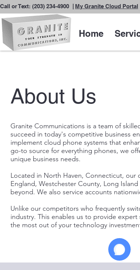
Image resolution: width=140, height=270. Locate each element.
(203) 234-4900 (50, 6)
